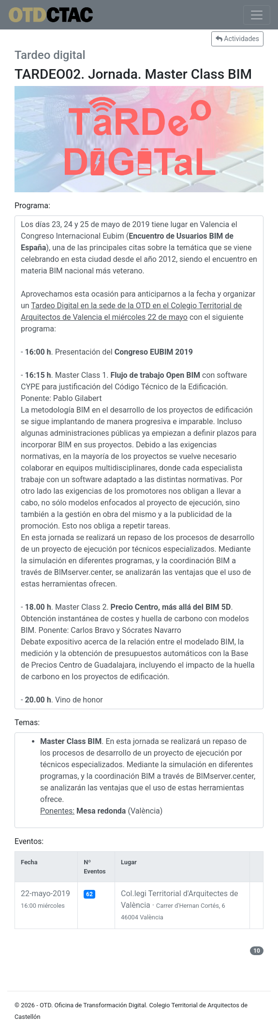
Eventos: (29, 841)
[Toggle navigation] (256, 15)
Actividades (237, 39)
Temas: (27, 722)
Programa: (32, 205)
